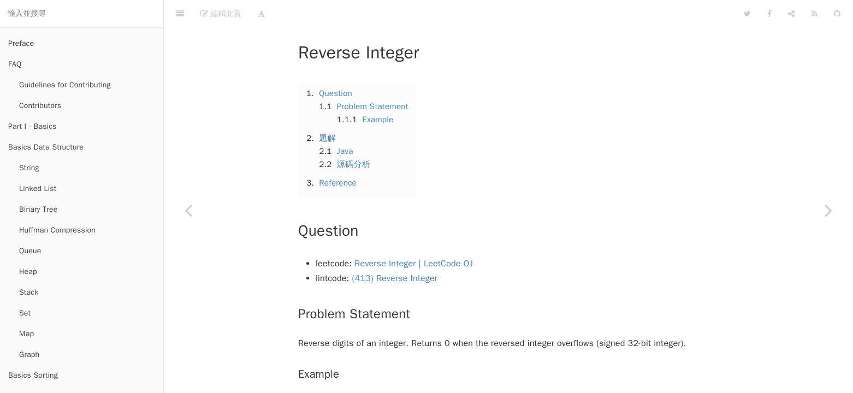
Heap (28, 271)
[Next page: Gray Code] (828, 210)
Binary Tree (38, 209)
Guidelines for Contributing (65, 85)
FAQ (14, 64)
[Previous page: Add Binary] (188, 210)
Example (377, 92)
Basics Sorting (33, 375)
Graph (29, 354)
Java (345, 123)
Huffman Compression (57, 230)
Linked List (37, 188)
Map (26, 333)
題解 (327, 110)
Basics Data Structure (46, 147)
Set (25, 313)
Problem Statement (372, 79)
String (29, 167)
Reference (338, 155)
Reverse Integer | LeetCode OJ (413, 236)
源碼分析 (354, 137)
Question (335, 66)
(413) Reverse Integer (395, 251)
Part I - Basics (32, 126)
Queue (30, 250)
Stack (28, 292)
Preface (21, 43)
